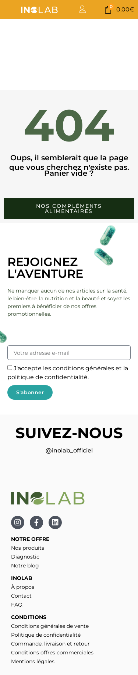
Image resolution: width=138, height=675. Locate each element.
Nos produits (27, 548)
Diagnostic (25, 556)
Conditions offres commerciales (52, 652)
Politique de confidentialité (46, 635)
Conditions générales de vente (50, 626)
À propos (22, 587)
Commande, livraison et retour (50, 643)
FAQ (16, 604)
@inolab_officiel (69, 450)
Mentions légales (32, 661)
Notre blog (25, 565)
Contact (21, 595)
